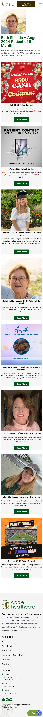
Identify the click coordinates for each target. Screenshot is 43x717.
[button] (40, 4)
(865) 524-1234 (9, 686)
